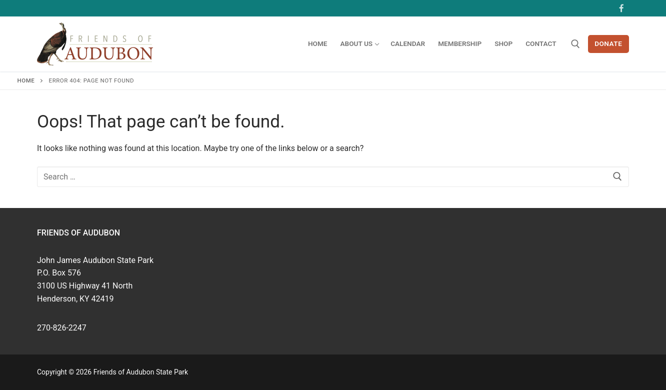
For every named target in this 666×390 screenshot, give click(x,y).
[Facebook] (621, 8)
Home (26, 80)
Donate (608, 44)
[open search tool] (575, 44)
